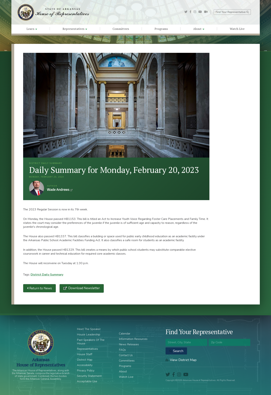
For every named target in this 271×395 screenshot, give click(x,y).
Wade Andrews (36, 188)
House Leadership (88, 334)
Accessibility (85, 365)
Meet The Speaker (89, 329)
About (198, 29)
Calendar (124, 333)
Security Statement (89, 376)
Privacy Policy (85, 370)
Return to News (39, 288)
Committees (121, 29)
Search (176, 351)
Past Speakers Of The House (91, 341)
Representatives (75, 29)
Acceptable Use (87, 381)
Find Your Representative (232, 12)
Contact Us (126, 355)
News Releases (129, 344)
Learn (32, 29)
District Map (84, 360)
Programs (161, 29)
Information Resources (133, 339)
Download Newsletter (84, 288)
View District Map (181, 360)
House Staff (84, 354)
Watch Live (237, 29)
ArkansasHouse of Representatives (40, 362)
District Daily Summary (47, 275)
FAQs (122, 350)
